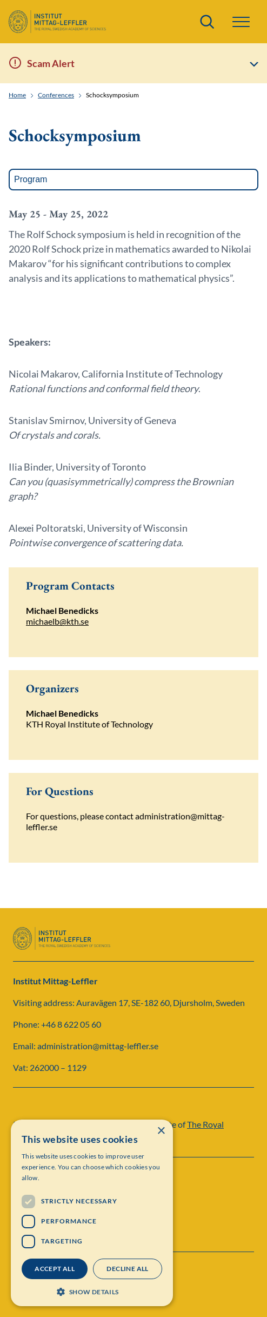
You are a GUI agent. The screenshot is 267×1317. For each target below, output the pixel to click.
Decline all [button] (127, 1269)
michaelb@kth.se (57, 621)
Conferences (56, 95)
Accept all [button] (55, 1269)
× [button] (161, 1131)
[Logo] (57, 21)
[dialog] (92, 1213)
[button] (241, 22)
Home (17, 95)
